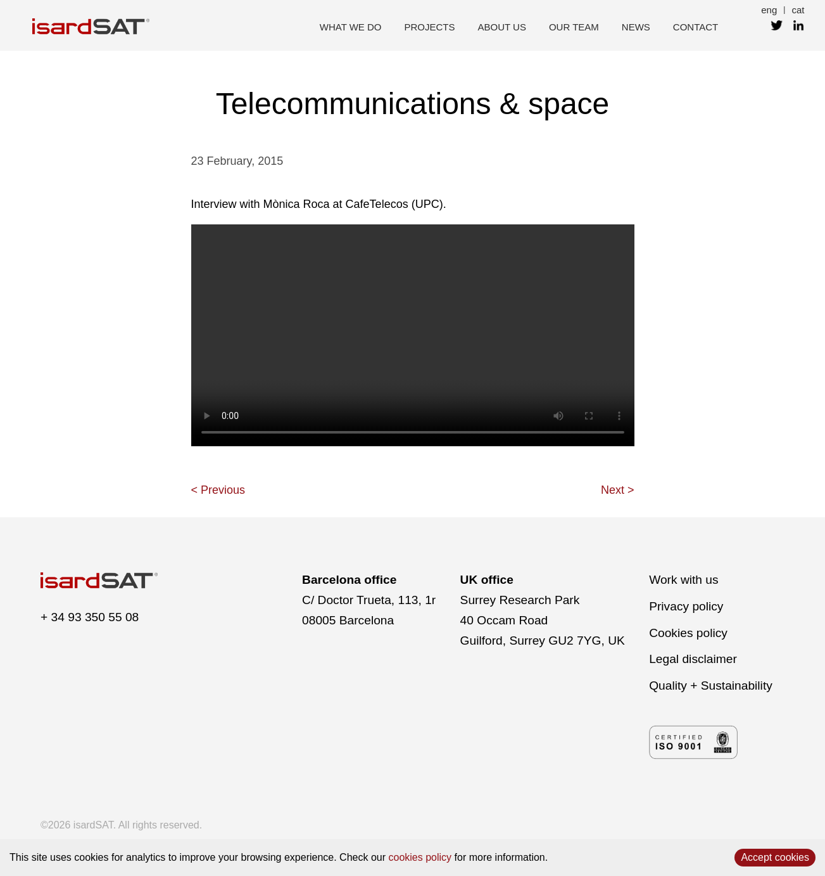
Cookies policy (688, 633)
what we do (351, 27)
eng (769, 9)
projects (430, 27)
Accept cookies (775, 857)
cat (797, 9)
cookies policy (420, 857)
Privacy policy (686, 606)
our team (574, 27)
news (636, 27)
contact (695, 27)
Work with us (683, 579)
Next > (617, 490)
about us (502, 27)
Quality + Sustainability (710, 685)
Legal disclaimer (693, 659)
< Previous (218, 490)
